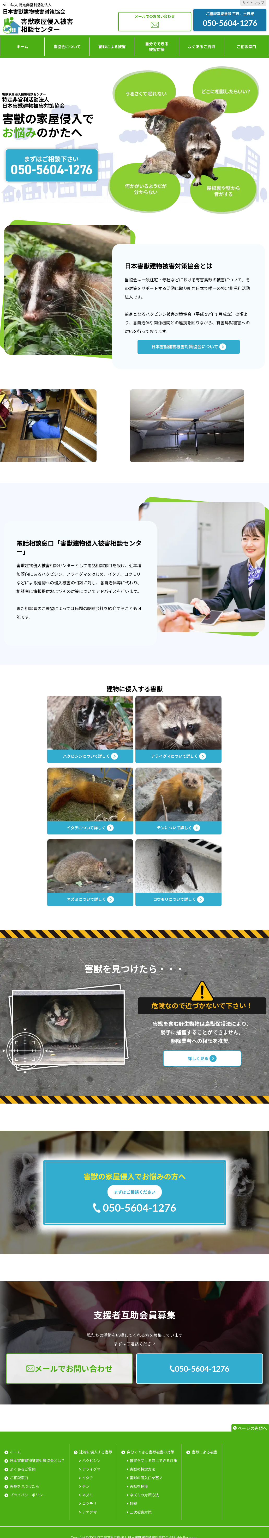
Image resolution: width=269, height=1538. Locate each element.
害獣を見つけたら (24, 1486)
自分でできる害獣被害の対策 (150, 1452)
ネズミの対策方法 (144, 1495)
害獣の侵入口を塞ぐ (146, 1478)
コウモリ (89, 1503)
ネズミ (87, 1495)
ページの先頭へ (252, 1428)
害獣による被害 (112, 46)
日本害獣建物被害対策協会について (188, 346)
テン (85, 1486)
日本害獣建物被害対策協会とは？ (37, 1460)
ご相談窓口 (246, 46)
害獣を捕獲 (139, 1486)
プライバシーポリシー (28, 1495)
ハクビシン (91, 1460)
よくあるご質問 (201, 46)
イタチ (87, 1478)
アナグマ (89, 1512)
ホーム (22, 46)
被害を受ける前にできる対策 (153, 1460)
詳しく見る (202, 1058)
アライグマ (91, 1469)
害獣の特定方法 (142, 1469)
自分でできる (157, 47)
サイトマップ (253, 3)
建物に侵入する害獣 (95, 1452)
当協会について (67, 46)
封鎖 (133, 1503)
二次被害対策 (141, 1512)
